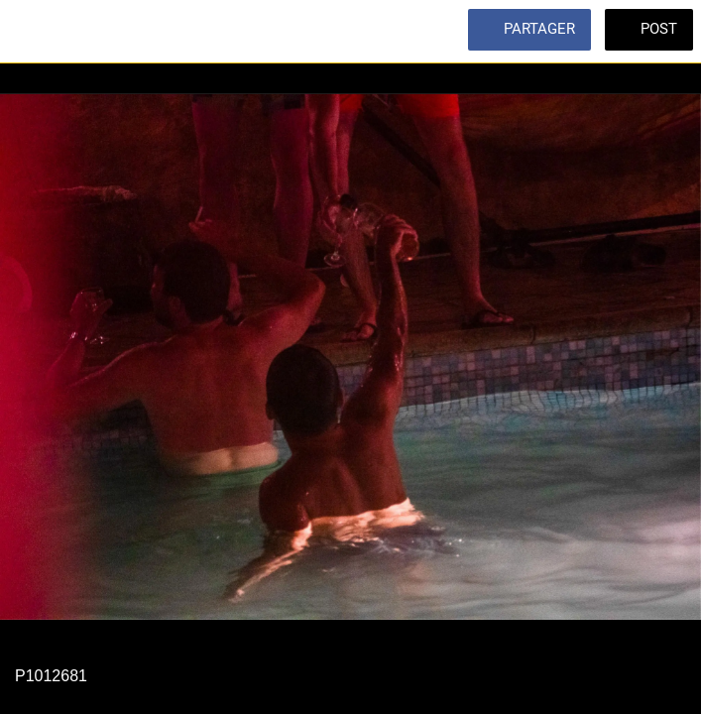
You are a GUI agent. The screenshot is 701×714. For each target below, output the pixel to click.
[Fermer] (32, 32)
